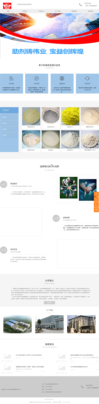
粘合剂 (5, 123)
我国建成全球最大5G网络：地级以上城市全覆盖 (30, 366)
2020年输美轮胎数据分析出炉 (79, 366)
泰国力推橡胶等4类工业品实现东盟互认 (82, 355)
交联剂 (5, 135)
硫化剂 (5, 117)
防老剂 (5, 129)
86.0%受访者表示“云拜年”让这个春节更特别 (29, 355)
